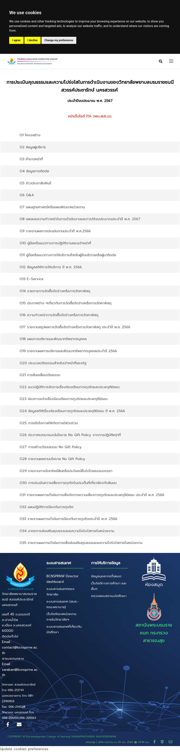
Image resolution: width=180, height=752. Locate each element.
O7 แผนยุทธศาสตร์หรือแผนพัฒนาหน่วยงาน (52, 207)
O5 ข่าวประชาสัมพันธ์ (35, 183)
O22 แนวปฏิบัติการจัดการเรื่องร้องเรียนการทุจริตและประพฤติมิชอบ (70, 387)
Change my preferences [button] (58, 40)
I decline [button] (32, 40)
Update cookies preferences (24, 749)
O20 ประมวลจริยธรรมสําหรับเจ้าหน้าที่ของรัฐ (53, 363)
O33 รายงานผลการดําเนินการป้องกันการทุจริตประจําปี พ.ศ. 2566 (68, 519)
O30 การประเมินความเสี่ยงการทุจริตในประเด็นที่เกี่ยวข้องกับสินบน (68, 483)
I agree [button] (16, 40)
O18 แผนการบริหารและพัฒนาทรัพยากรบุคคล (53, 339)
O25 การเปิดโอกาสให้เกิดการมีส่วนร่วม (49, 423)
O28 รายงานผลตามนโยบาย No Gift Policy (52, 459)
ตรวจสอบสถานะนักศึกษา (109, 596)
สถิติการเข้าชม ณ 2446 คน (124, 742)
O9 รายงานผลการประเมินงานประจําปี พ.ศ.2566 (55, 231)
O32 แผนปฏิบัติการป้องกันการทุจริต (46, 507)
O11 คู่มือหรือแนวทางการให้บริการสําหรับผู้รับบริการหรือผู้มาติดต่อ (68, 255)
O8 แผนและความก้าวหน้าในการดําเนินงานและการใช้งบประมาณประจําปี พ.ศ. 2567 (80, 219)
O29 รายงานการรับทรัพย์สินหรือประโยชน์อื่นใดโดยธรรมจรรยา (66, 471)
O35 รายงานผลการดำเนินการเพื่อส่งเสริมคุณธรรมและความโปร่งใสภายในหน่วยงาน (81, 543)
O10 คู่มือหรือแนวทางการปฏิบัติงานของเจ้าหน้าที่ (55, 243)
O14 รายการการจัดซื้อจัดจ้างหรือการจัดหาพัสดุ (55, 291)
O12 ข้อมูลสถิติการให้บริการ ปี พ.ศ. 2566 (51, 267)
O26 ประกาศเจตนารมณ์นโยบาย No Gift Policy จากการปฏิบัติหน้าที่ (70, 435)
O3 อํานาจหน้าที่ (31, 159)
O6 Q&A (27, 195)
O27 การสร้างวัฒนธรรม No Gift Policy (51, 447)
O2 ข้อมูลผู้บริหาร (33, 147)
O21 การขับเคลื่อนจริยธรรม (40, 375)
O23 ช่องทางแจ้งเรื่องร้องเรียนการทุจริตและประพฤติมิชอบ (64, 399)
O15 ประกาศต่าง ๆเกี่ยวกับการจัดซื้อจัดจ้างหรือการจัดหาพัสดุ (65, 303)
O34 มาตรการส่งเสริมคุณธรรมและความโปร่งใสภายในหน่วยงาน (67, 531)
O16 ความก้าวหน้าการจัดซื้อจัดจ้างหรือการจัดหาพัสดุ (59, 315)
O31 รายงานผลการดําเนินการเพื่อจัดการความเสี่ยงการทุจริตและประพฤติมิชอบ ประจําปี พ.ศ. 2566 (92, 495)
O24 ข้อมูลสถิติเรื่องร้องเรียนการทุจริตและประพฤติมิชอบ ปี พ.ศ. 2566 (72, 411)
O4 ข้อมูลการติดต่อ (34, 171)
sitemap (90, 742)
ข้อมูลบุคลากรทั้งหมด (106, 576)
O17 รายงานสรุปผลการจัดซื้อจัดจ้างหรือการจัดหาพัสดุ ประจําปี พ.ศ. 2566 (75, 327)
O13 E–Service (32, 279)
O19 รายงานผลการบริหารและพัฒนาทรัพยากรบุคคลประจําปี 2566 (68, 351)
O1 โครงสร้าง (30, 135)
